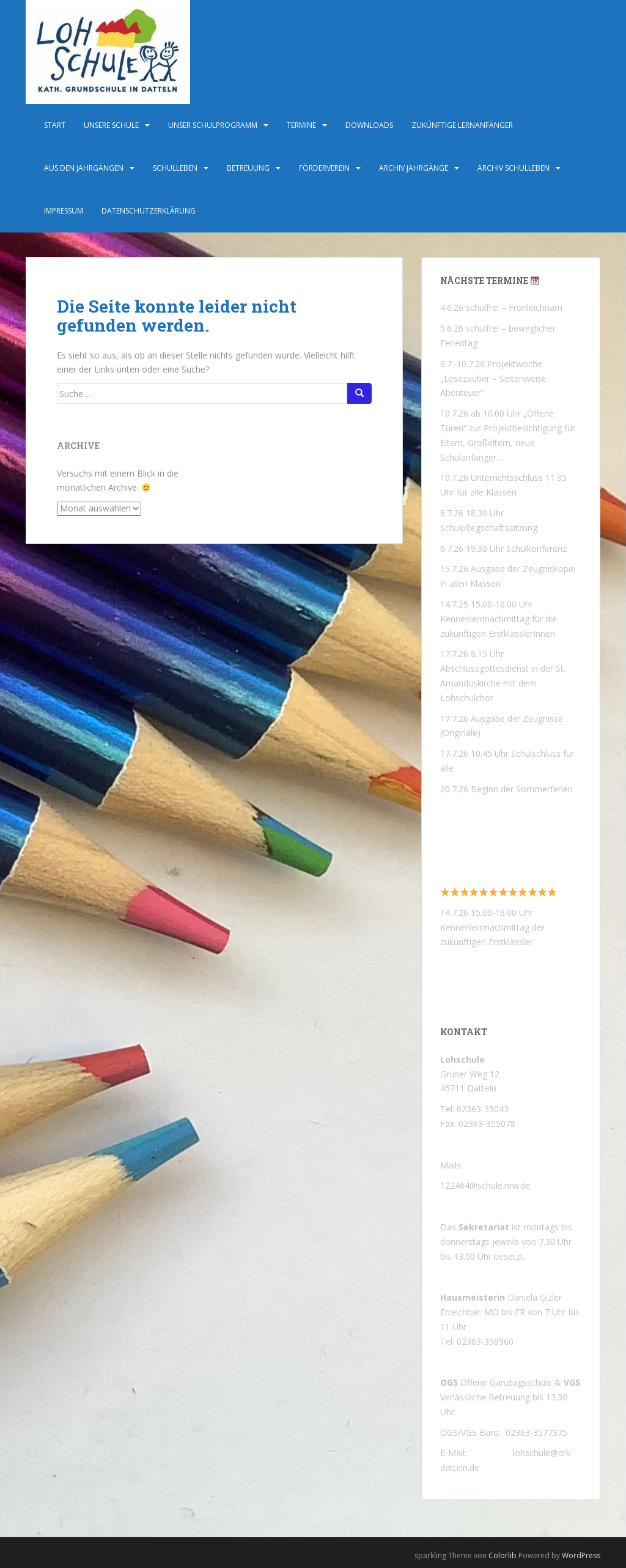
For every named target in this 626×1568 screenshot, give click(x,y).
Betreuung (248, 168)
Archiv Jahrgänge (413, 168)
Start (54, 125)
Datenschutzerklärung (148, 211)
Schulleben (175, 168)
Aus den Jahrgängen (83, 168)
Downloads (369, 125)
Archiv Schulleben (513, 168)
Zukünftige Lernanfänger (462, 125)
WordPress (581, 1555)
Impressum (63, 211)
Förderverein (324, 168)
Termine (301, 125)
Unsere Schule (111, 125)
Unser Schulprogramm (212, 125)
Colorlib (502, 1555)
